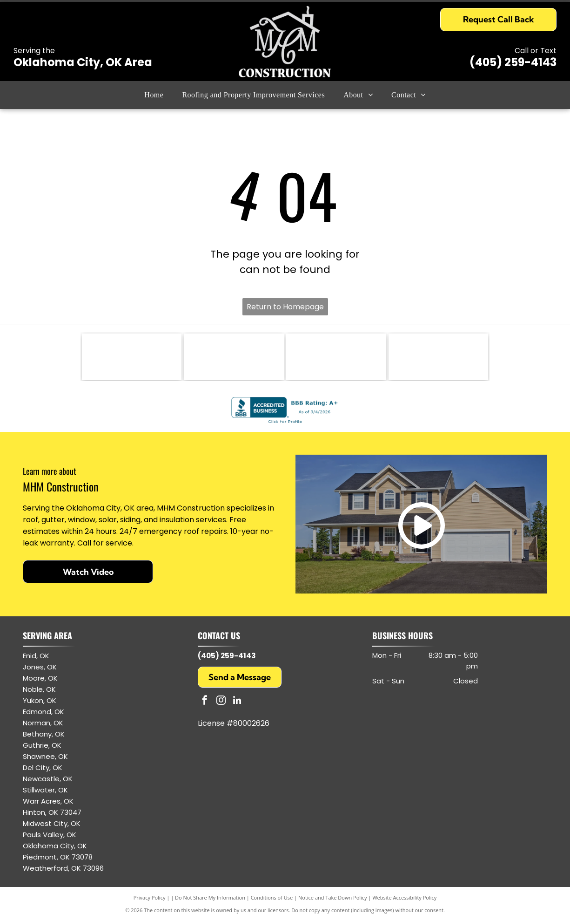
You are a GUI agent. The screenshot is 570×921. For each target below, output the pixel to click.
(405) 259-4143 (513, 62)
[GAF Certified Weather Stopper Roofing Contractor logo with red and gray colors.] (234, 357)
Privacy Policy (150, 897)
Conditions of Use (272, 897)
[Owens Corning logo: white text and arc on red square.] (439, 357)
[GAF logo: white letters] (336, 357)
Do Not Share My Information (210, 897)
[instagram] (221, 701)
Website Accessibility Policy (404, 897)
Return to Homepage (285, 306)
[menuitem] (154, 95)
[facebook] (205, 701)
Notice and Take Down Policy (332, 897)
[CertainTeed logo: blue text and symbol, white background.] (132, 357)
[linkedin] (237, 701)
